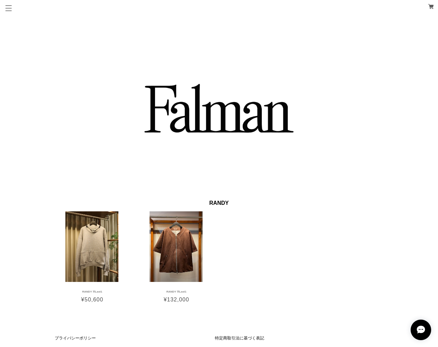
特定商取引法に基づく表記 (239, 338)
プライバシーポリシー (75, 338)
